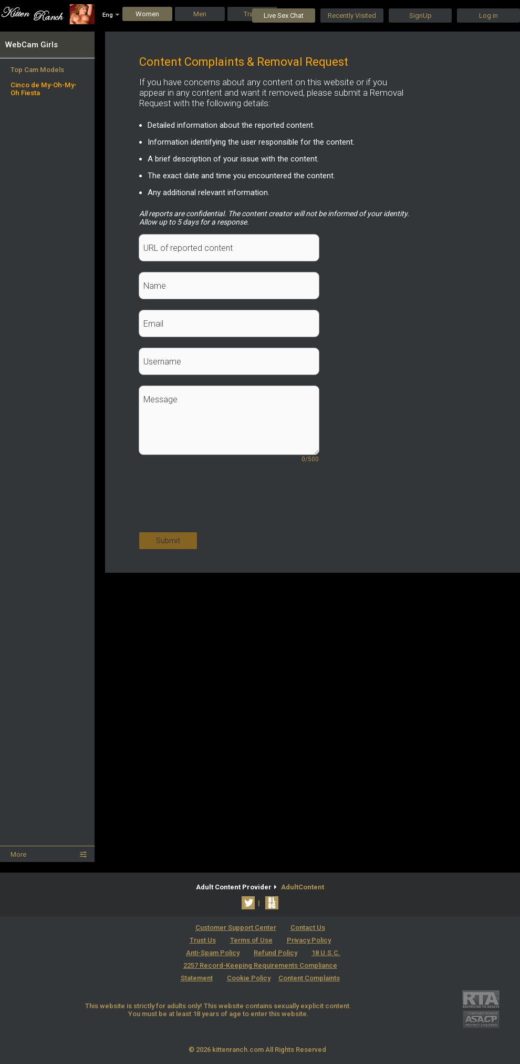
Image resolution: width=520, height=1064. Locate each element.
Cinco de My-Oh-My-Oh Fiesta (44, 89)
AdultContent (302, 887)
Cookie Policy (249, 978)
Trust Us (203, 940)
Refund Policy (275, 953)
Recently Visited (352, 15)
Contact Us (307, 927)
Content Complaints (309, 978)
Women (147, 14)
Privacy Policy (309, 940)
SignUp (420, 15)
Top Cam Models (37, 70)
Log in (488, 15)
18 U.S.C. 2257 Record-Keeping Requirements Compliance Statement (261, 965)
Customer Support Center (235, 927)
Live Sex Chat (284, 15)
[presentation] (219, 503)
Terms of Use (251, 940)
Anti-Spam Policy (213, 953)
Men (199, 14)
